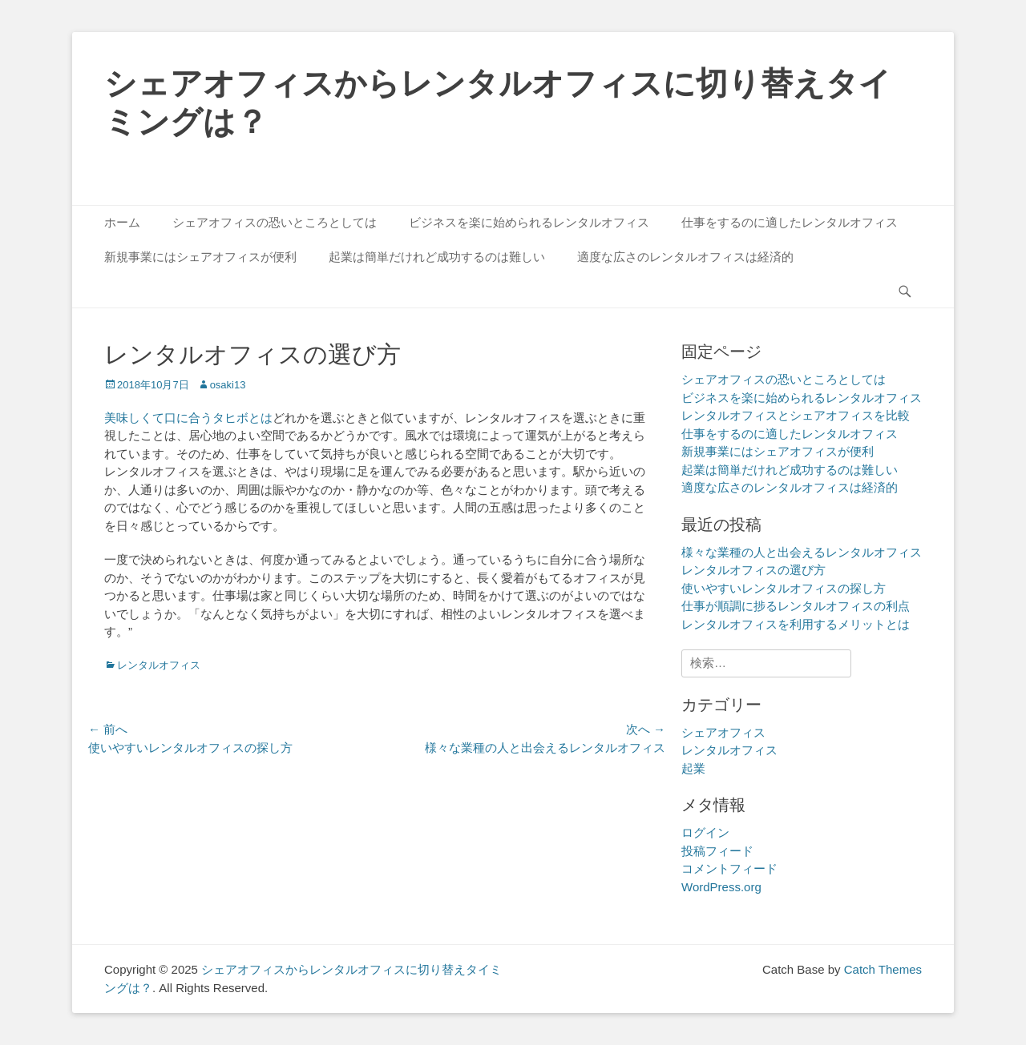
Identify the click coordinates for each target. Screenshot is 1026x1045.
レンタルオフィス (158, 665)
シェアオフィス (723, 732)
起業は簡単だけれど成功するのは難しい (437, 256)
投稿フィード (717, 851)
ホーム (122, 222)
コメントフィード (729, 868)
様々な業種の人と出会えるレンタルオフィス (801, 552)
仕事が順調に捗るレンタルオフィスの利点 (795, 606)
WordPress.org (721, 887)
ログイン (705, 832)
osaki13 (228, 385)
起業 (693, 768)
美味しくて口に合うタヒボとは (188, 417)
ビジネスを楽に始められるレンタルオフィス (529, 222)
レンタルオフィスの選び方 (753, 570)
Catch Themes (883, 969)
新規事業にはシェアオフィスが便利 (200, 256)
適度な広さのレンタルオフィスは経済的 (685, 256)
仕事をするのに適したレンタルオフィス (789, 222)
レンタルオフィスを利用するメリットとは (795, 624)
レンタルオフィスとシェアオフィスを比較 (795, 415)
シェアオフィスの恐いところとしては (274, 222)
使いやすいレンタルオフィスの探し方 (783, 588)
